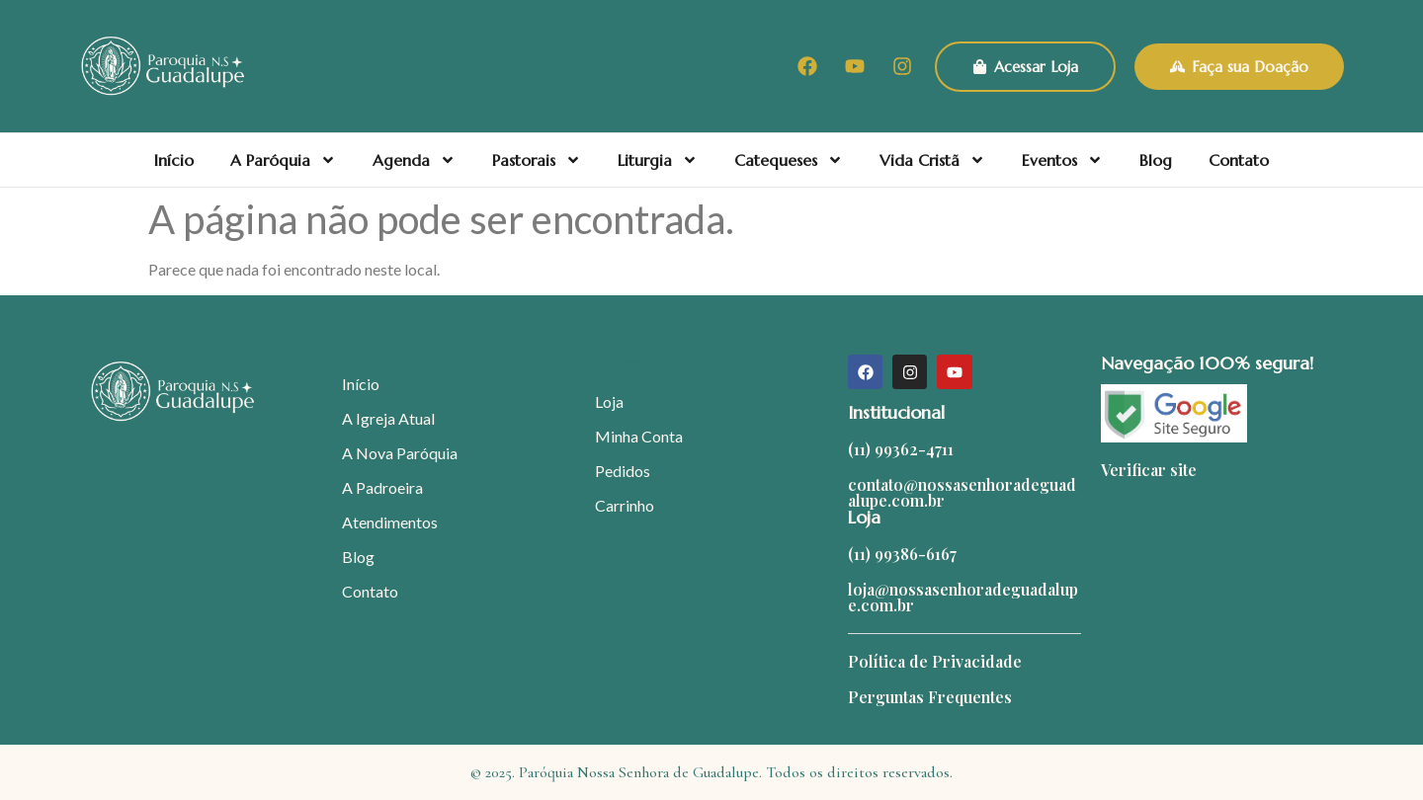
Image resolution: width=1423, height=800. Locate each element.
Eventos (1062, 160)
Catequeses (788, 160)
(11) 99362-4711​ (901, 449)
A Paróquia (283, 160)
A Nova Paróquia (400, 452)
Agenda (414, 160)
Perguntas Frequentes (930, 696)
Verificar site (1149, 469)
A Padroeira (382, 487)
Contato (1239, 160)
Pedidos (622, 470)
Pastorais (536, 160)
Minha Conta (639, 436)
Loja (609, 401)
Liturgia (658, 160)
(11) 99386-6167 (902, 553)
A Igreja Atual (388, 418)
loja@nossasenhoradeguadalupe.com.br (963, 597)
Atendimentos (390, 522)
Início (174, 160)
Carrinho (624, 505)
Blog (1155, 160)
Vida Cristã (932, 160)
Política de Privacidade (935, 661)
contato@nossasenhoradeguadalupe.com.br (962, 492)
